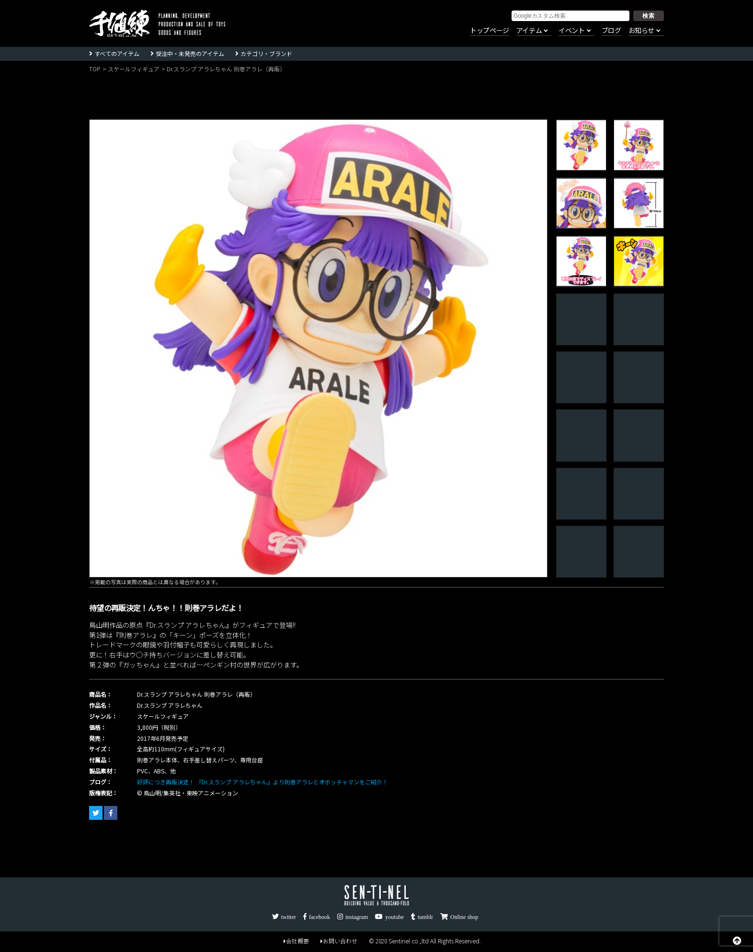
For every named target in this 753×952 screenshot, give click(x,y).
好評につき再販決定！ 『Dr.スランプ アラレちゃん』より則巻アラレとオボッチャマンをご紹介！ (262, 782)
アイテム (529, 30)
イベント (571, 30)
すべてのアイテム (116, 53)
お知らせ (641, 30)
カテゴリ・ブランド (266, 53)
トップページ (489, 30)
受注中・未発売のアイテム (190, 53)
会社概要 (296, 941)
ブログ (611, 30)
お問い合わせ (338, 941)
